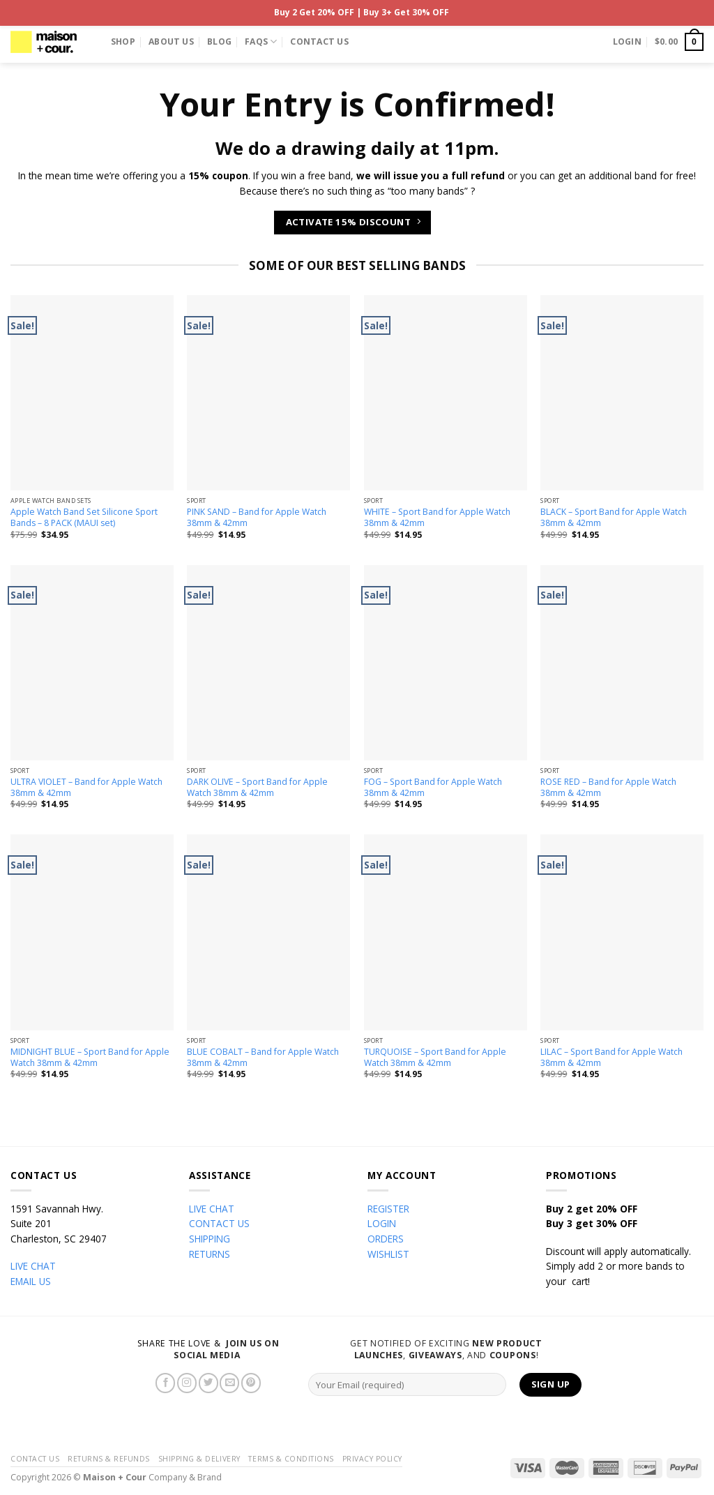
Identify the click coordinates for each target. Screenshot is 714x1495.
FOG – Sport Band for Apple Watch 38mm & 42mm (433, 787)
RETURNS (209, 1254)
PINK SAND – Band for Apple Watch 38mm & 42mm (256, 517)
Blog (219, 41)
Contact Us (319, 41)
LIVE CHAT (33, 1265)
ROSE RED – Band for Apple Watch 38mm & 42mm (608, 787)
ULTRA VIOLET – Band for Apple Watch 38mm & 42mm (86, 787)
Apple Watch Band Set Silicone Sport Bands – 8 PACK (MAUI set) (84, 517)
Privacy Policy (372, 1459)
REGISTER (388, 1208)
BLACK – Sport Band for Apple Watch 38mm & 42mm (613, 517)
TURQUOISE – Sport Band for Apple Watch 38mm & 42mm (435, 1057)
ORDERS (385, 1238)
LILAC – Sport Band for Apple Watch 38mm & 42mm (611, 1057)
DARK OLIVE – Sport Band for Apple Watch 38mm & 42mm (257, 787)
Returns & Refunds (109, 1459)
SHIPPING (209, 1238)
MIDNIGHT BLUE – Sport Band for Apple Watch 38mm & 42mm (89, 1057)
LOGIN (381, 1223)
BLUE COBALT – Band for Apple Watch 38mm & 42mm (263, 1057)
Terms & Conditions (290, 1459)
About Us (171, 41)
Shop (123, 41)
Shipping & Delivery (199, 1459)
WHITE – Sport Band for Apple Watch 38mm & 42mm (437, 517)
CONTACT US (219, 1223)
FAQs (261, 41)
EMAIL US (30, 1281)
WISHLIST (388, 1254)
